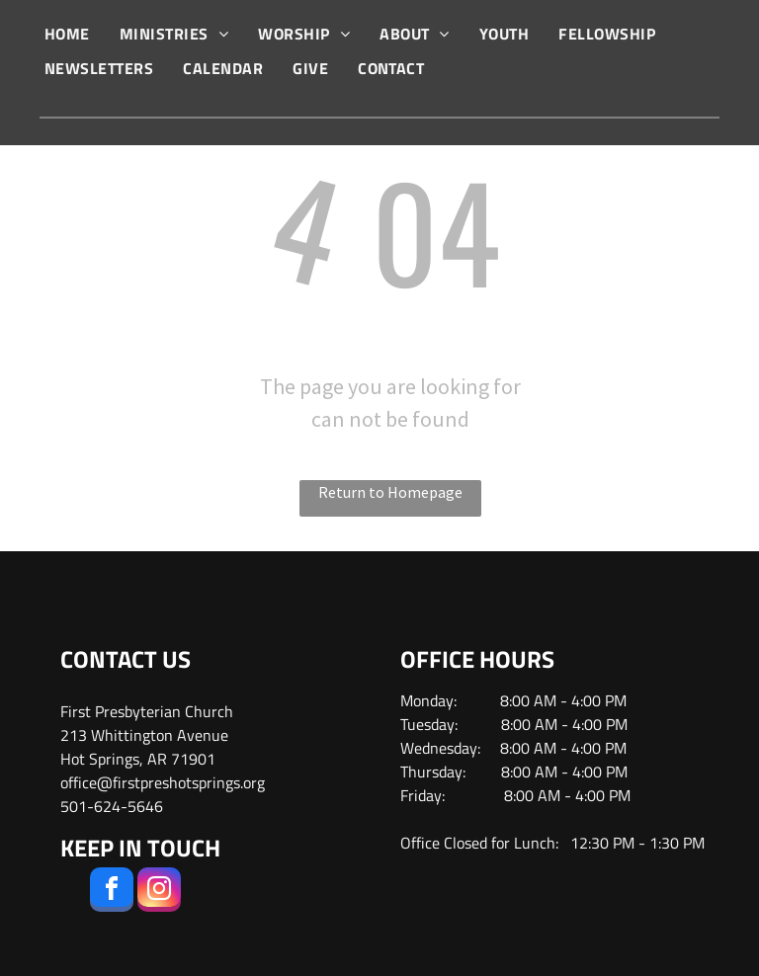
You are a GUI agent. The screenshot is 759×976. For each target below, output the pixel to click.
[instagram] (159, 892)
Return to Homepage (390, 492)
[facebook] (111, 892)
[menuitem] (67, 33)
